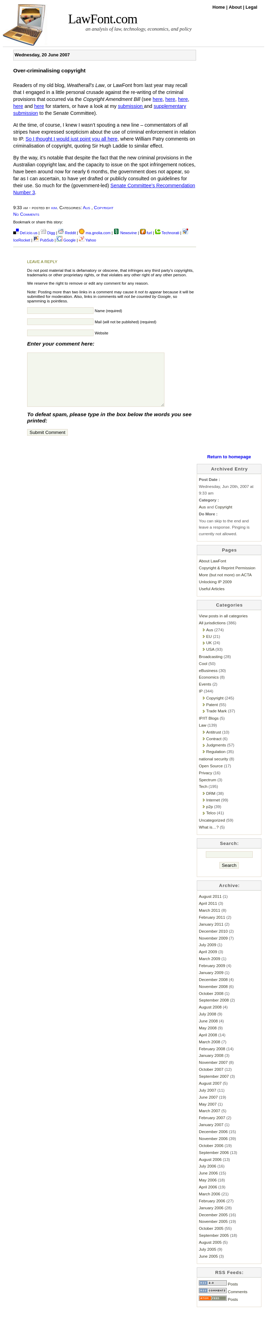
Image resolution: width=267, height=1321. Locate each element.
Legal (251, 7)
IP (201, 701)
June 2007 (208, 1107)
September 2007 (214, 1086)
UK (209, 653)
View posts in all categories (223, 626)
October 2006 (211, 1156)
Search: (229, 853)
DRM (211, 803)
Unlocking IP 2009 (215, 592)
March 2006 (209, 1204)
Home (219, 7)
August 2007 (210, 1093)
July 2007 (207, 1100)
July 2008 (207, 1024)
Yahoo (87, 240)
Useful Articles (212, 599)
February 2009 (212, 976)
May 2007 (208, 1114)
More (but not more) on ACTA (225, 585)
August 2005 (210, 1252)
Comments (223, 1302)
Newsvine (125, 233)
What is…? (209, 837)
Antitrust (213, 742)
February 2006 (212, 1211)
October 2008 (211, 1004)
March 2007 (209, 1121)
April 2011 (208, 913)
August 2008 (210, 1017)
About (236, 7)
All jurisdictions (212, 633)
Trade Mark (216, 721)
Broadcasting (210, 667)
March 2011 (209, 920)
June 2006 (208, 1183)
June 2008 (208, 1031)
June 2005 (208, 1266)
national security (213, 769)
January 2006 (211, 1218)
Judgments (216, 755)
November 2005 (213, 1231)
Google (66, 240)
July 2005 (207, 1259)
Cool (203, 674)
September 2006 (214, 1163)
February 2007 (212, 1128)
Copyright (103, 207)
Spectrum (207, 790)
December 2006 (213, 1142)
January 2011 (211, 934)
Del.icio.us (25, 233)
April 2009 (208, 962)
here (158, 99)
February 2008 (212, 1059)
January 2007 (211, 1135)
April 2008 (208, 1045)
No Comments (26, 214)
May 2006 (208, 1190)
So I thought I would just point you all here (71, 139)
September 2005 (214, 1245)
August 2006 (210, 1170)
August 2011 (210, 906)
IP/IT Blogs (209, 728)
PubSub (43, 240)
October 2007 (211, 1079)
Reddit (67, 233)
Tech (203, 796)
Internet (213, 810)
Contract (213, 749)
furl (146, 233)
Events (205, 694)
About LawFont (212, 571)
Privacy (205, 783)
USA (210, 659)
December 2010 (213, 941)
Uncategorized (212, 830)
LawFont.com (102, 19)
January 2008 (211, 1065)
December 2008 (213, 990)
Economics (209, 687)
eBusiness (208, 681)
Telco (211, 823)
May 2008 (208, 1038)
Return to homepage (229, 467)
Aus (86, 207)
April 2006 (208, 1197)
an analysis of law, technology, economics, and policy (139, 29)
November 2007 (213, 1072)
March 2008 (209, 1052)
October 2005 (211, 1238)
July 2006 (207, 1176)
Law (202, 735)
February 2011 (212, 927)
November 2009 (213, 948)
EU (209, 646)
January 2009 (211, 983)
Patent (212, 715)
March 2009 (209, 969)
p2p (209, 817)
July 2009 (207, 955)
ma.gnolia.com (95, 233)
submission (131, 106)
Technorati (167, 233)
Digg (48, 233)
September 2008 (214, 1010)
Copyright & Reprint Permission (227, 578)
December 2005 (213, 1225)
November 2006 (213, 1149)
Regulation (216, 762)
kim (54, 207)
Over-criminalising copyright (49, 70)
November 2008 (213, 997)
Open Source (211, 776)
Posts (218, 1294)
